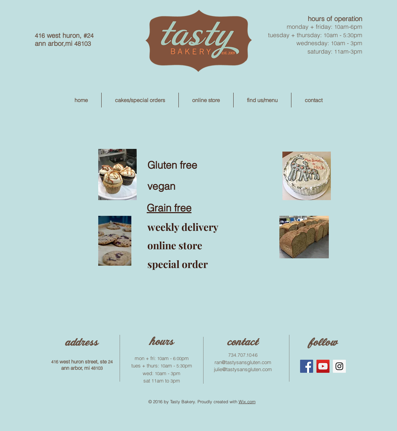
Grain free (169, 208)
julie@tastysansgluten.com (243, 369)
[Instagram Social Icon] (339, 366)
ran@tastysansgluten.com (243, 362)
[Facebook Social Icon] (306, 366)
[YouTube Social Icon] (322, 366)
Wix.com (247, 401)
